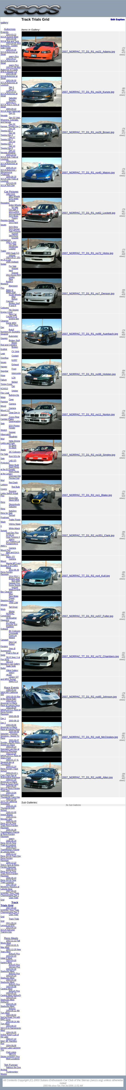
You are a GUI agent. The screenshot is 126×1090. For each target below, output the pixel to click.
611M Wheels (15, 295)
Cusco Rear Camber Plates (10, 418)
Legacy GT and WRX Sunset (10, 678)
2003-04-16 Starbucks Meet (8, 970)
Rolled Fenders (7, 645)
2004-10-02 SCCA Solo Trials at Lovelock (9, 157)
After (14, 297)
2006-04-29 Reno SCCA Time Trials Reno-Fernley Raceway (9, 872)
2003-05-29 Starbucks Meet (8, 1005)
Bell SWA (16, 581)
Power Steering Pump (7, 599)
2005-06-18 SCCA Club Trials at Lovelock (9, 179)
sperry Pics (14, 56)
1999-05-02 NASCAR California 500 (9, 692)
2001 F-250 (11, 242)
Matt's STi (10, 557)
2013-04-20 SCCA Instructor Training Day (8, 930)
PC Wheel (10, 622)
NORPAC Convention (7, 615)
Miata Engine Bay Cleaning (10, 590)
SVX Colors (14, 212)
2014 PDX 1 (14, 576)
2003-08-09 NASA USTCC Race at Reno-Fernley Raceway (11, 710)
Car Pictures (11, 191)
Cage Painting (7, 400)
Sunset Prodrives (8, 516)
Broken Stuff (14, 303)
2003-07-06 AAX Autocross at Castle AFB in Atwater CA (11, 69)
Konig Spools (15, 585)
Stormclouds (14, 504)
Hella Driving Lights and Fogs (10, 442)
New (11, 271)
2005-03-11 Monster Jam (8, 818)
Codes (12, 277)
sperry (11, 539)
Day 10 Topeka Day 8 (8, 147)
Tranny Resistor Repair (9, 219)
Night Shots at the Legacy (10, 473)
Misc (11, 594)
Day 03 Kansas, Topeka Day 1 (10, 125)
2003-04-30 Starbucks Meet (8, 981)
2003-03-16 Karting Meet (8, 961)
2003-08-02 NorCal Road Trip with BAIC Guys (10, 1017)
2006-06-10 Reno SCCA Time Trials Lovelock (8, 880)
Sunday (12, 100)
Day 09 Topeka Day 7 (8, 143)
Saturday (13, 98)
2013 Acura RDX (13, 275)
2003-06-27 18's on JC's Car (10, 258)
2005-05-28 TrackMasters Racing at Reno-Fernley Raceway (10, 833)
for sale (15, 207)
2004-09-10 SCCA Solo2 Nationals (10, 110)
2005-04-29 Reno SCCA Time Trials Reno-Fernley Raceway (9, 824)
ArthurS (12, 1008)
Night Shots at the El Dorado (10, 468)
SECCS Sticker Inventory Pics (10, 1055)
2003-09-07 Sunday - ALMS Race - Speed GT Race (11, 742)
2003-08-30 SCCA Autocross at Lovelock (9, 82)
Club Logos (11, 1052)
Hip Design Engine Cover (10, 311)
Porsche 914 (11, 624)
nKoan (9, 675)
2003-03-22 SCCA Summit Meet (9, 36)
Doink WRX (11, 323)
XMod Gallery (12, 670)
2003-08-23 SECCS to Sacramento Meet (11, 1028)
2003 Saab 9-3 (12, 253)
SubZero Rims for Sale (8, 512)
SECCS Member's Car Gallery (10, 663)
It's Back (12, 445)
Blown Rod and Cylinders (9, 344)
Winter (12, 611)
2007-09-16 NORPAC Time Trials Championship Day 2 (10, 910)
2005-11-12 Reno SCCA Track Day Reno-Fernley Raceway (11, 857)
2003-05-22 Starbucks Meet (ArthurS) (8, 999)
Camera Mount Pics (8, 549)
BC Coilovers (14, 631)
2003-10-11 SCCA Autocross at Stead (9, 93)
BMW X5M (11, 292)
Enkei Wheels (15, 205)
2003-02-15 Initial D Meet (8, 957)
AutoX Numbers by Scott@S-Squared (10, 332)
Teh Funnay (11, 1064)
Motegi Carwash (8, 639)
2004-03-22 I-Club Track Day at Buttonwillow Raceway (10, 775)
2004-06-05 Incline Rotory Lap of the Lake (10, 1034)
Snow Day (13, 498)
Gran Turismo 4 (13, 537)
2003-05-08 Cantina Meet (8, 988)
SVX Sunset (14, 229)
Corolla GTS (11, 316)
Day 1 (11, 87)
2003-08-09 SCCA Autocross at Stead (9, 76)
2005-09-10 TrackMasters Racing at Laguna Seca (10, 849)
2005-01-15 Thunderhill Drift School (8, 808)
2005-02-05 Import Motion (8, 813)
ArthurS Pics (14, 954)
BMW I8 (9, 290)
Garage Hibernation (8, 433)
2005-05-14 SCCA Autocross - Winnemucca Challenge (8, 171)
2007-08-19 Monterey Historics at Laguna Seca (10, 886)
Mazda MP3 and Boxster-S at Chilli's (11, 564)
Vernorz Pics (14, 967)
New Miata (13, 596)
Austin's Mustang (7, 282)
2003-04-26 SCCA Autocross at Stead (9, 52)
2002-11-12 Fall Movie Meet (10, 942)
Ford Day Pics (12, 533)
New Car (13, 314)
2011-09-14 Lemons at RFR (8, 924)
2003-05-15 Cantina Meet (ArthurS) (11, 994)
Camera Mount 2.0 (8, 409)
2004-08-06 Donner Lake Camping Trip (10, 1048)
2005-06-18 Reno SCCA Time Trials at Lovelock (8, 843)
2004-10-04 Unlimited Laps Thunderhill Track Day (10, 795)
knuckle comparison (9, 239)
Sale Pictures (15, 231)
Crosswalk (13, 633)
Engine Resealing (8, 202)
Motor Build (14, 465)
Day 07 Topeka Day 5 (8, 138)
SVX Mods (13, 216)
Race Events (11, 687)
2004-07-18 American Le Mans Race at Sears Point (9, 782)
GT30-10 (10, 535)
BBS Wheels (14, 196)
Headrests (13, 246)
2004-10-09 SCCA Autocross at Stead (9, 163)
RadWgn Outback (7, 628)
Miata (8, 568)
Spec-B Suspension (8, 649)
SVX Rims (13, 227)
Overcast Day (15, 476)
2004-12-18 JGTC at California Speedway (9, 801)
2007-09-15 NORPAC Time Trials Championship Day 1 (10, 893)
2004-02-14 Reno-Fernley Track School (9, 768)
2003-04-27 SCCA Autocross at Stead (9, 61)
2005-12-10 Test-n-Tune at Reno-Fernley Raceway (10, 865)
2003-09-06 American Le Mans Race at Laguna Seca (10, 727)
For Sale (12, 244)
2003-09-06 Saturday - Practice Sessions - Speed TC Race (10, 735)
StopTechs (13, 236)
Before (14, 299)
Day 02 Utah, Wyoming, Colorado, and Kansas (10, 120)
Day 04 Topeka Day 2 (8, 130)
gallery (4, 22)
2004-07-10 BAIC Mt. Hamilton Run (9, 1041)
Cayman (9, 301)
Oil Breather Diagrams (9, 619)
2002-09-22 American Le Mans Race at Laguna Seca (10, 703)
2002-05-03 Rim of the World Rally (10, 698)
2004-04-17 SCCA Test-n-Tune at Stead (10, 104)
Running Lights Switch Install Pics (9, 493)
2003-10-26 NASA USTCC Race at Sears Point (11, 755)
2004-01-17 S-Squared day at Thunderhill (10, 762)
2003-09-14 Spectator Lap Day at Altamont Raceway (10, 749)
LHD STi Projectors (8, 462)
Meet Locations (13, 1059)
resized (15, 233)
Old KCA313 (8, 387)
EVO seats (13, 198)
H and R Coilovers (8, 306)
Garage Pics (14, 583)
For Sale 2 (13, 209)
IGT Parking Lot (13, 541)
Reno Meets (11, 938)
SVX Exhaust (15, 214)
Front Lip (13, 635)
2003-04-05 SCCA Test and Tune (10, 40)
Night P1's (13, 681)
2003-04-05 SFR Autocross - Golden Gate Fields (11, 45)
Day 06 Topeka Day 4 (8, 134)
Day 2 (11, 89)
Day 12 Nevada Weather (8, 151)
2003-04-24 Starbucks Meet (8, 977)
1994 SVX (10, 194)
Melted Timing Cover (9, 383)
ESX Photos (14, 426)
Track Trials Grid (9, 904)
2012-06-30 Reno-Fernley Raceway (10, 572)
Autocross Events (8, 31)
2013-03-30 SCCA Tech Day (8, 184)
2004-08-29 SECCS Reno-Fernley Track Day (10, 788)
